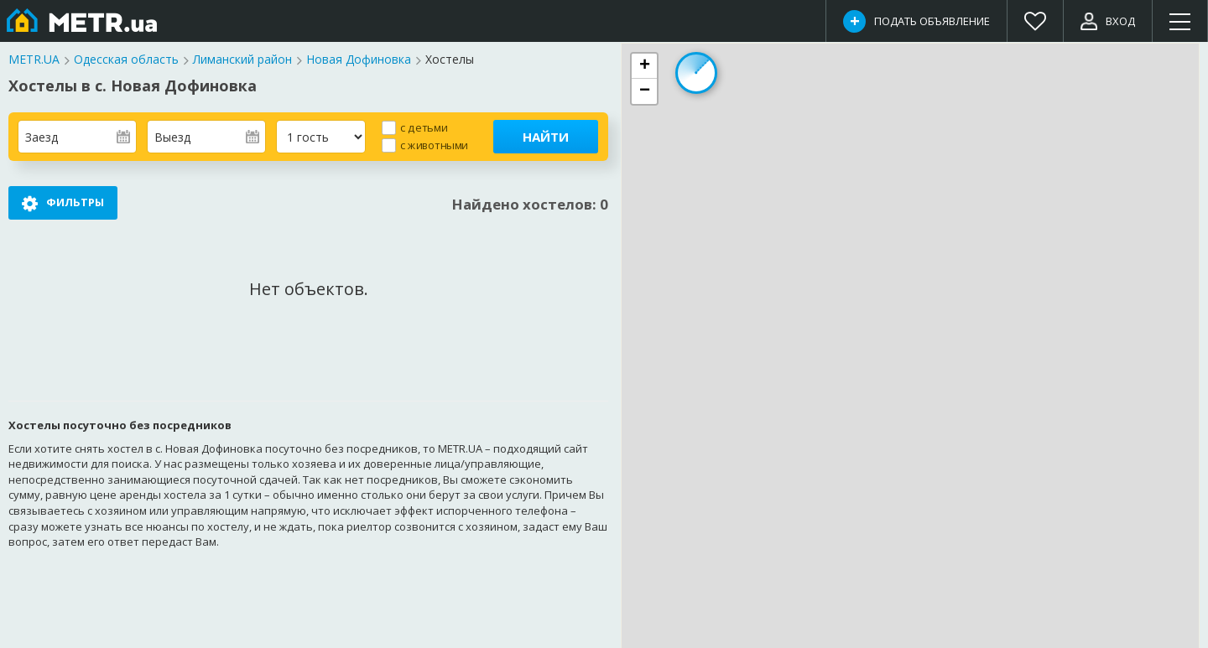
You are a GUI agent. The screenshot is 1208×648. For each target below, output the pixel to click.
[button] (644, 66)
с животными (434, 144)
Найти (546, 136)
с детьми (423, 127)
